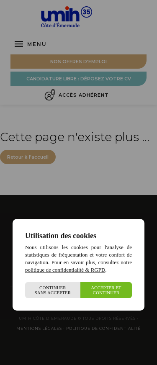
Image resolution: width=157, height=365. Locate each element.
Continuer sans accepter (53, 290)
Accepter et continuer (106, 290)
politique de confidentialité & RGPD (65, 270)
